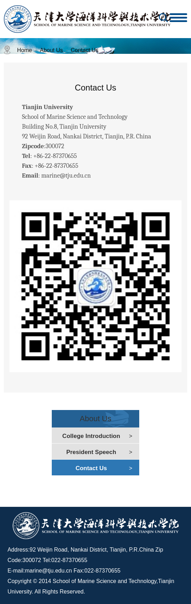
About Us (51, 50)
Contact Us (84, 50)
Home (24, 50)
